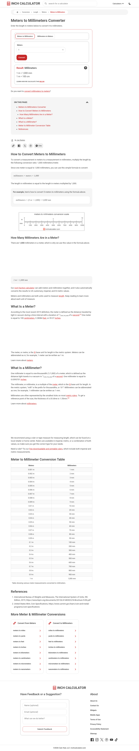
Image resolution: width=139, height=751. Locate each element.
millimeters (31, 403)
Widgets (93, 710)
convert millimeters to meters (37, 91)
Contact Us (94, 706)
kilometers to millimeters (62, 653)
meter (54, 384)
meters (30, 360)
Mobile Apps (95, 715)
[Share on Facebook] (19, 145)
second (76, 315)
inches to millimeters (62, 647)
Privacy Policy (95, 724)
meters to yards (27, 636)
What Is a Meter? (25, 118)
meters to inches (27, 647)
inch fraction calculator (24, 288)
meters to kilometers (27, 653)
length (61, 296)
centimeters (29, 318)
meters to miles (27, 630)
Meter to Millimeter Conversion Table (34, 125)
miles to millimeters (62, 630)
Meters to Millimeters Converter (32, 107)
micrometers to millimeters (62, 664)
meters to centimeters (27, 658)
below (42, 81)
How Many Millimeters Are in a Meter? (36, 114)
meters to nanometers (27, 669)
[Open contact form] (85, 68)
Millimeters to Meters (45, 36)
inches (58, 318)
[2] (68, 398)
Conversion (26, 12)
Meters (44, 12)
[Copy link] (13, 145)
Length (35, 12)
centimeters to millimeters (62, 658)
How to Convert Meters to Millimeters (34, 111)
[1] (80, 314)
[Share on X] (24, 145)
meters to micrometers (27, 664)
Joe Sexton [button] (21, 140)
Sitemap (93, 734)
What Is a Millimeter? (27, 122)
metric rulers (71, 395)
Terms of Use (95, 720)
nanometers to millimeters (62, 669)
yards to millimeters (62, 636)
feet (44, 318)
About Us (93, 701)
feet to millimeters (62, 642)
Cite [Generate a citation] (38, 145)
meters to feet (27, 642)
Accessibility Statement (99, 729)
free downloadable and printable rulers (46, 449)
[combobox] (73, 3)
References (23, 129)
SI (35, 352)
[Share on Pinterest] (30, 145)
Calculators (118, 4)
